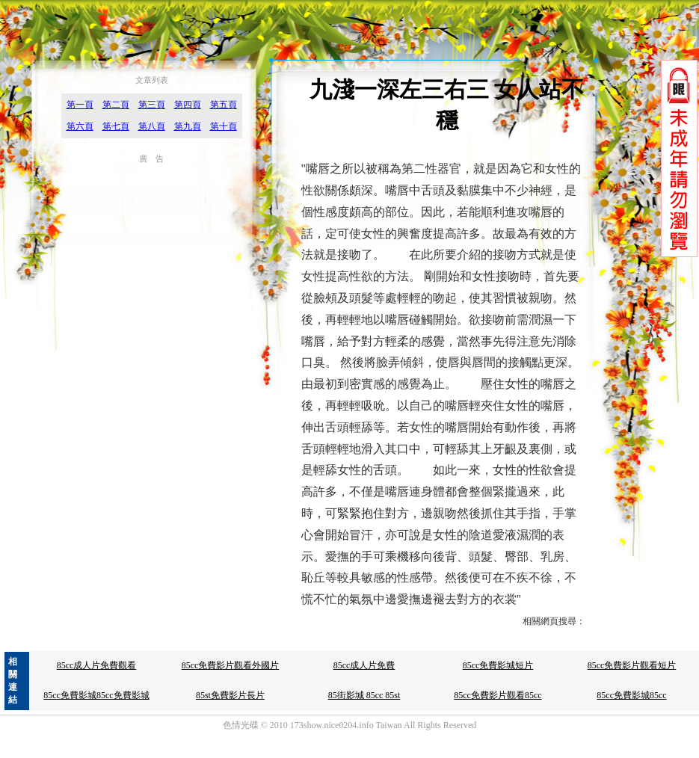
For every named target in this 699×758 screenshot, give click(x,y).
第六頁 (80, 126)
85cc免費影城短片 (498, 665)
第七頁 (115, 126)
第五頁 (223, 104)
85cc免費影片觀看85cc (497, 695)
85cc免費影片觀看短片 (632, 665)
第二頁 (115, 104)
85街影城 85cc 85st (364, 695)
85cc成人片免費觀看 (97, 665)
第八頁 (151, 126)
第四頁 (187, 104)
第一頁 (80, 104)
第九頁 (187, 126)
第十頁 (223, 126)
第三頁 (151, 104)
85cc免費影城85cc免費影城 (96, 695)
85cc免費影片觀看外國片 (231, 665)
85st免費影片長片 (230, 695)
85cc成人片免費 (364, 665)
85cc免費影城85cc (631, 695)
